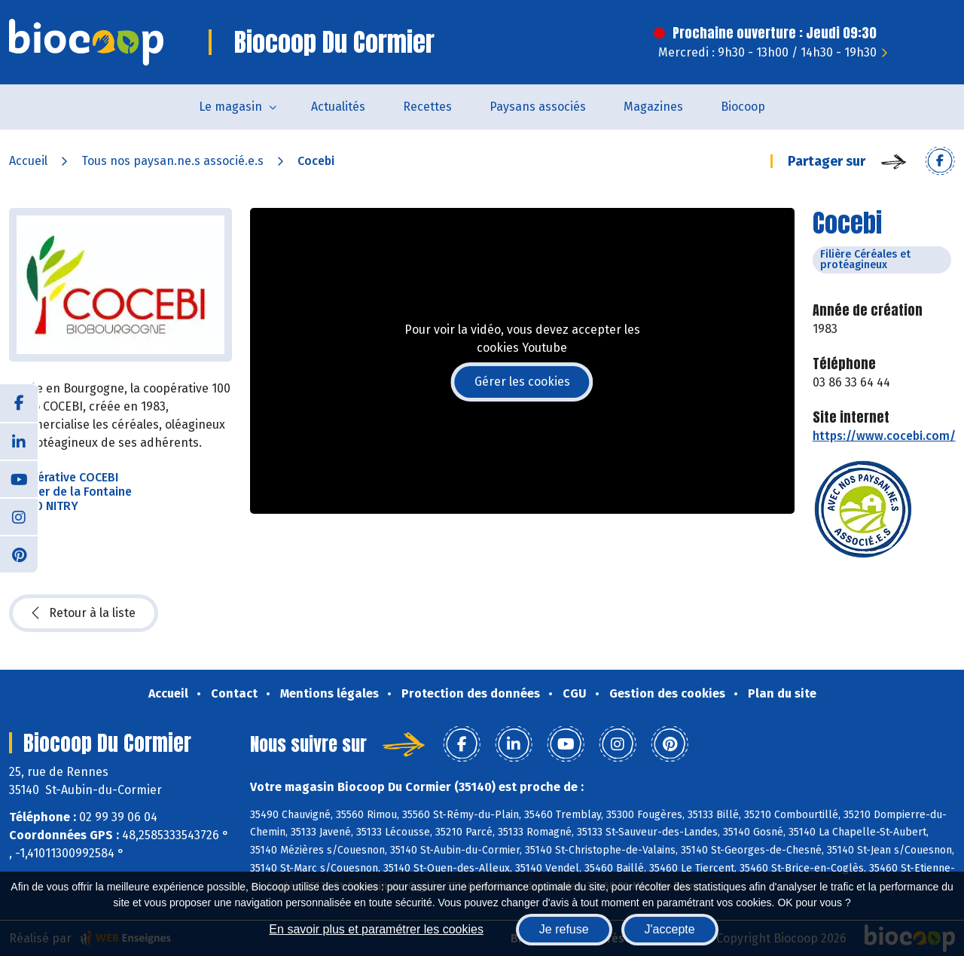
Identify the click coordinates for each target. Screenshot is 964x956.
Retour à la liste (84, 613)
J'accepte (670, 929)
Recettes (427, 106)
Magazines (653, 106)
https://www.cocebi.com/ (884, 436)
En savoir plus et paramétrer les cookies (376, 929)
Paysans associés (538, 106)
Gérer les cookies (522, 381)
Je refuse (564, 929)
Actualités (338, 106)
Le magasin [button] (230, 106)
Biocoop (743, 106)
